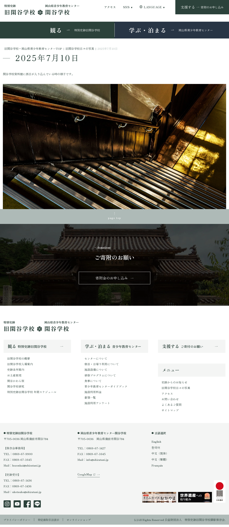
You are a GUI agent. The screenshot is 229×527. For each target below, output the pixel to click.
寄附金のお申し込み (112, 278)
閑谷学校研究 (15, 388)
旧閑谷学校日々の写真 (176, 389)
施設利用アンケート (97, 405)
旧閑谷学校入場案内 (20, 365)
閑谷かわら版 (15, 382)
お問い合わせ (170, 401)
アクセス (110, 7)
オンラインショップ (83, 522)
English (157, 444)
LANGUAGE (153, 7)
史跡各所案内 (15, 371)
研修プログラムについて (100, 377)
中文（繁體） (160, 462)
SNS (126, 7)
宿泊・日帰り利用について (101, 365)
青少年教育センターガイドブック (105, 388)
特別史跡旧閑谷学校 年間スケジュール (32, 394)
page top (114, 218)
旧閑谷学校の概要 (18, 359)
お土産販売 (14, 377)
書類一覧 (90, 400)
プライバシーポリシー (18, 522)
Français (157, 467)
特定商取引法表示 (51, 522)
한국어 (156, 450)
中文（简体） (160, 456)
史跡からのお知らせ (174, 384)
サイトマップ (170, 412)
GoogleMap (84, 478)
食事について (93, 382)
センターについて (95, 359)
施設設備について (95, 371)
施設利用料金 (93, 394)
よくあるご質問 (172, 407)
